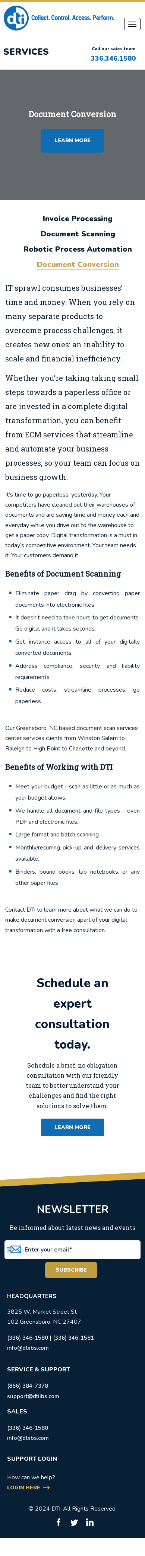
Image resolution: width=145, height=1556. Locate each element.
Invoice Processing (78, 219)
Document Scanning (78, 234)
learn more (72, 1127)
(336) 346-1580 (27, 1338)
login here (23, 1487)
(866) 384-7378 (27, 1386)
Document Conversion (78, 264)
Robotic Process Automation (77, 249)
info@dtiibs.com (28, 1348)
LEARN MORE (72, 140)
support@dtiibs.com (33, 1396)
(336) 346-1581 (73, 1338)
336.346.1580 (113, 58)
